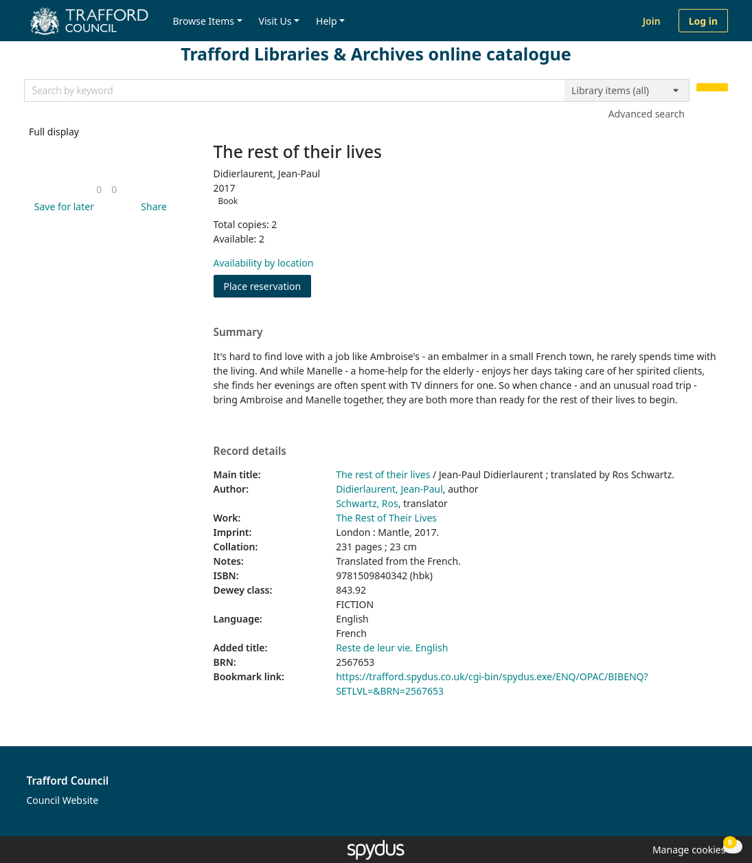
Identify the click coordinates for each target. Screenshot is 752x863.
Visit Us (275, 20)
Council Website (63, 800)
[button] (62, 206)
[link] (99, 189)
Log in (703, 20)
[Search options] (627, 90)
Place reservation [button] (268, 285)
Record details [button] (250, 451)
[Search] (712, 87)
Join (652, 20)
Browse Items (203, 20)
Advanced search (646, 113)
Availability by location (264, 262)
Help (326, 20)
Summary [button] (238, 332)
